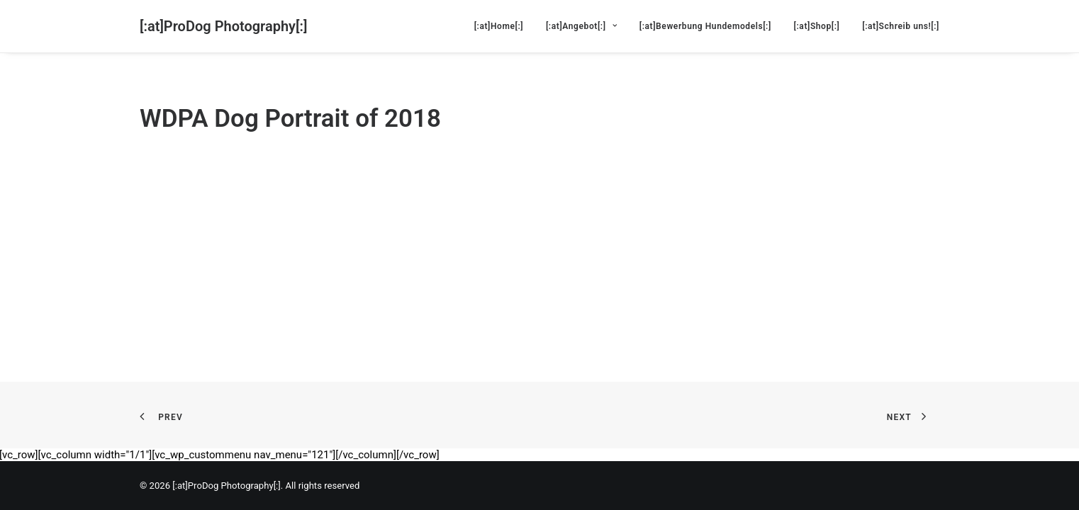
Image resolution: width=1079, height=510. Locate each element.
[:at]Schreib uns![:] (900, 26)
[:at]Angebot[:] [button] (581, 26)
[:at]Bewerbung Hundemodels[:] (705, 26)
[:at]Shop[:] (817, 26)
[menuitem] (504, 26)
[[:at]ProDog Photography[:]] (223, 26)
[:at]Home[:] (499, 26)
